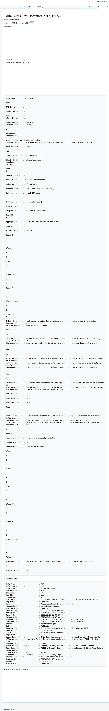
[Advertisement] (55, 42)
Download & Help (38, 7)
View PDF (28, 23)
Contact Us (7, 709)
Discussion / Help (103, 7)
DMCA (12, 709)
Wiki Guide (22, 7)
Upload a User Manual (101, 2)
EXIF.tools (25, 669)
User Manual (92, 7)
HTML (29, 7)
